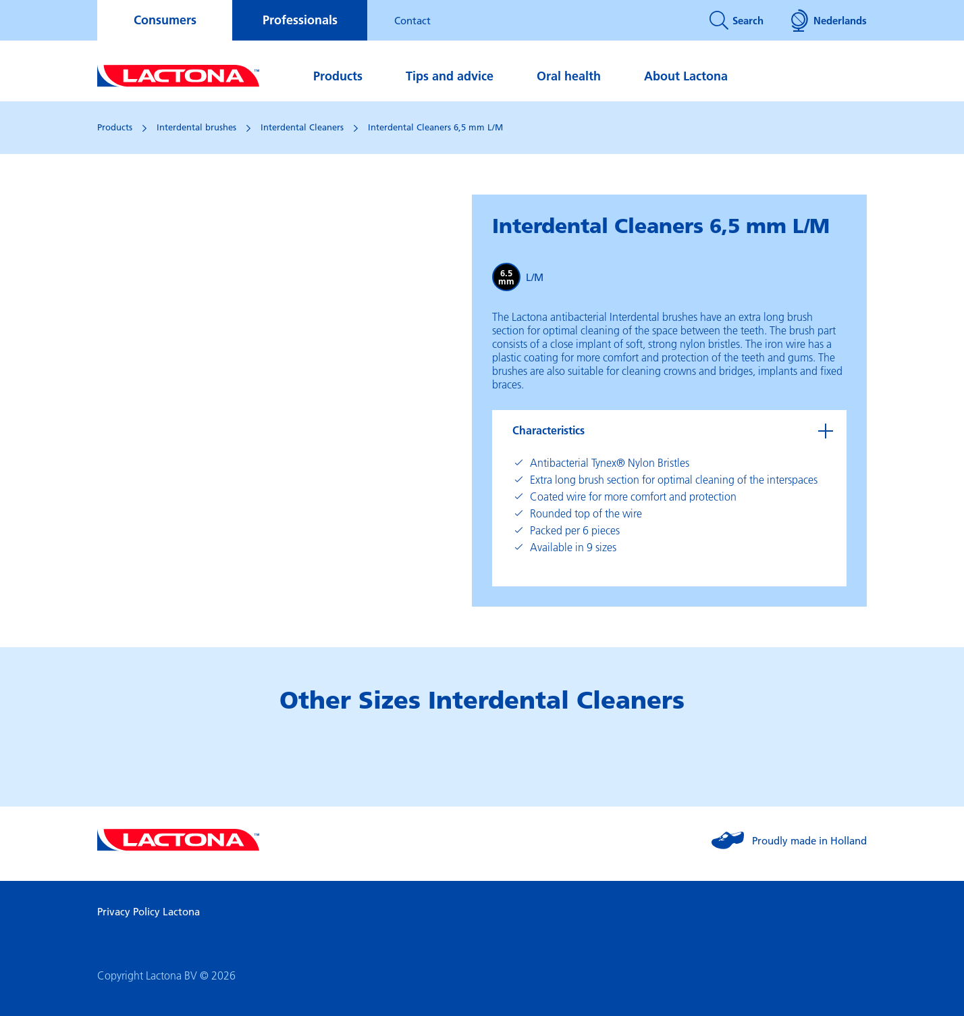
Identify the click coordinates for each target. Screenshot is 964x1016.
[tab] (669, 430)
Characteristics (548, 430)
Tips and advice (449, 76)
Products (338, 76)
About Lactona (686, 76)
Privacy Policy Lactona (148, 911)
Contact (412, 20)
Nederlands (829, 20)
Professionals (300, 20)
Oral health (569, 76)
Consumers (165, 20)
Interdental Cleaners (302, 127)
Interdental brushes (196, 127)
